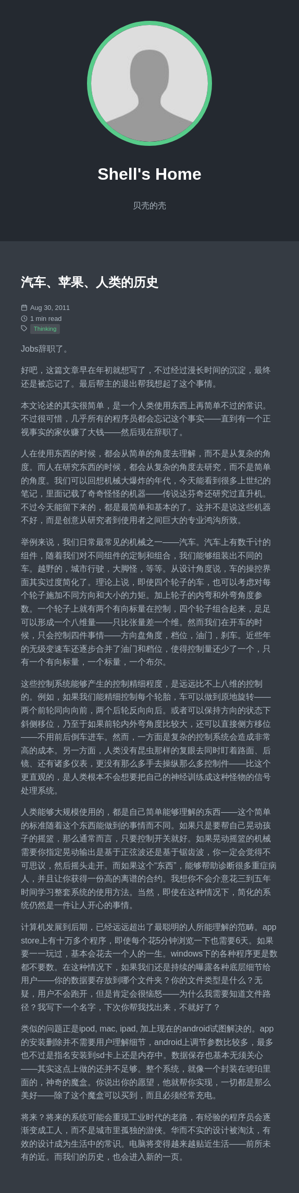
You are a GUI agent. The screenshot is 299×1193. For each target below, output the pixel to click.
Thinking (45, 329)
